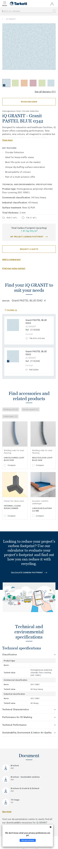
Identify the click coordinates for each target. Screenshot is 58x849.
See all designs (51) (45, 91)
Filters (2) (11, 310)
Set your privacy (27, 840)
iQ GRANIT (11, 19)
